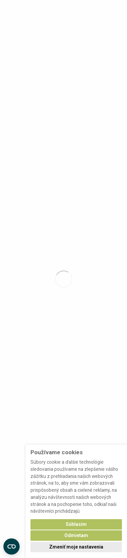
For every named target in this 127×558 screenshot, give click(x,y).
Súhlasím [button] (76, 524)
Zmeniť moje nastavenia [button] (76, 547)
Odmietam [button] (76, 535)
